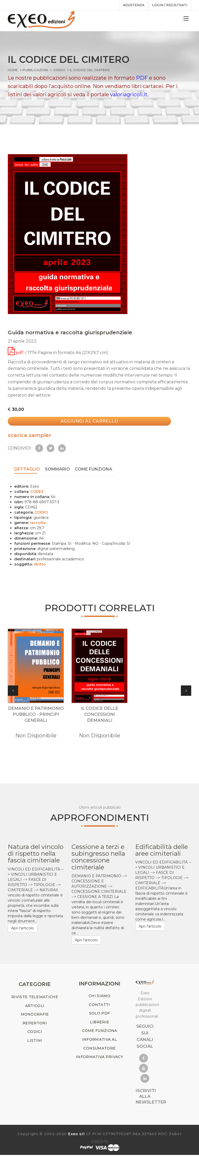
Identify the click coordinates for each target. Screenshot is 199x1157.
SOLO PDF (99, 1015)
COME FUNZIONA (99, 1032)
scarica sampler (29, 436)
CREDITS (99, 1143)
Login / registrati (168, 5)
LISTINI (34, 1042)
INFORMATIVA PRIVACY (99, 1059)
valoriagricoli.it (128, 94)
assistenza (130, 5)
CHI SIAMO (99, 998)
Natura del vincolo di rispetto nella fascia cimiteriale (35, 855)
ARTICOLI (34, 1007)
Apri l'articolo (22, 930)
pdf (16, 354)
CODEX (37, 491)
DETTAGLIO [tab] (27, 469)
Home (13, 70)
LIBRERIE (99, 1024)
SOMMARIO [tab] (57, 469)
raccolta (38, 523)
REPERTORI (35, 1025)
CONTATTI (99, 1006)
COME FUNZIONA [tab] (93, 469)
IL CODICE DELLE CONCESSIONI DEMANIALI (99, 716)
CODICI (59, 70)
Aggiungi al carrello (87, 422)
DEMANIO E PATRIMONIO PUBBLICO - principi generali (36, 716)
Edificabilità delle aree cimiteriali (161, 852)
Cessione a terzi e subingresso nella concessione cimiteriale (98, 859)
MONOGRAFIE (35, 1016)
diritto (40, 564)
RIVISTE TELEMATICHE (34, 999)
